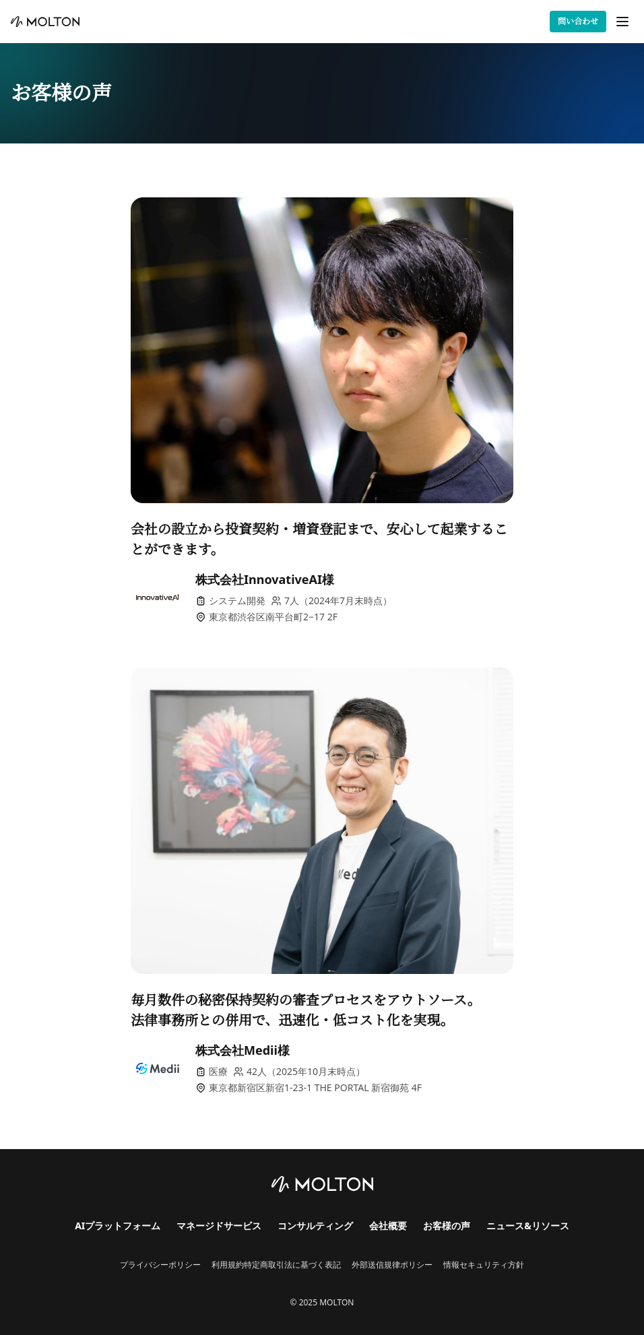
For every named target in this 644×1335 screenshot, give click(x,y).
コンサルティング (315, 1225)
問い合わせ (578, 21)
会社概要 (388, 1225)
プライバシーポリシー (160, 1265)
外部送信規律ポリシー (392, 1265)
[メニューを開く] (622, 21)
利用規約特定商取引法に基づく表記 (276, 1265)
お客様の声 (446, 1225)
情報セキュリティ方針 (483, 1265)
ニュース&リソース (527, 1225)
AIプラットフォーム (117, 1225)
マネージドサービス (218, 1225)
